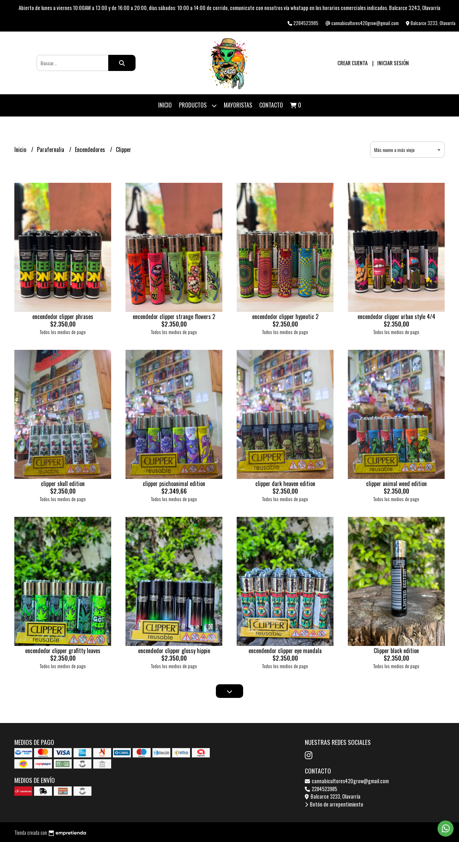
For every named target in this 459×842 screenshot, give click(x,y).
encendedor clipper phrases (62, 316)
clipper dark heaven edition (285, 483)
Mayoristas (238, 105)
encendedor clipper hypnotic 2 (285, 316)
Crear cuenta (352, 63)
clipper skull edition (63, 483)
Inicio (165, 105)
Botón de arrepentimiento (334, 804)
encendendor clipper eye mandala (285, 650)
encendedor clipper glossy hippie (174, 650)
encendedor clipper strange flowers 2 (174, 316)
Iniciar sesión (393, 63)
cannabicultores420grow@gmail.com (347, 781)
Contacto (271, 105)
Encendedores (91, 149)
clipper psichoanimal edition (174, 483)
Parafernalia (51, 149)
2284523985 (321, 789)
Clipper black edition (396, 650)
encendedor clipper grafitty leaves (62, 650)
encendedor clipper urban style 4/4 (396, 316)
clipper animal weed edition (396, 483)
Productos (198, 105)
